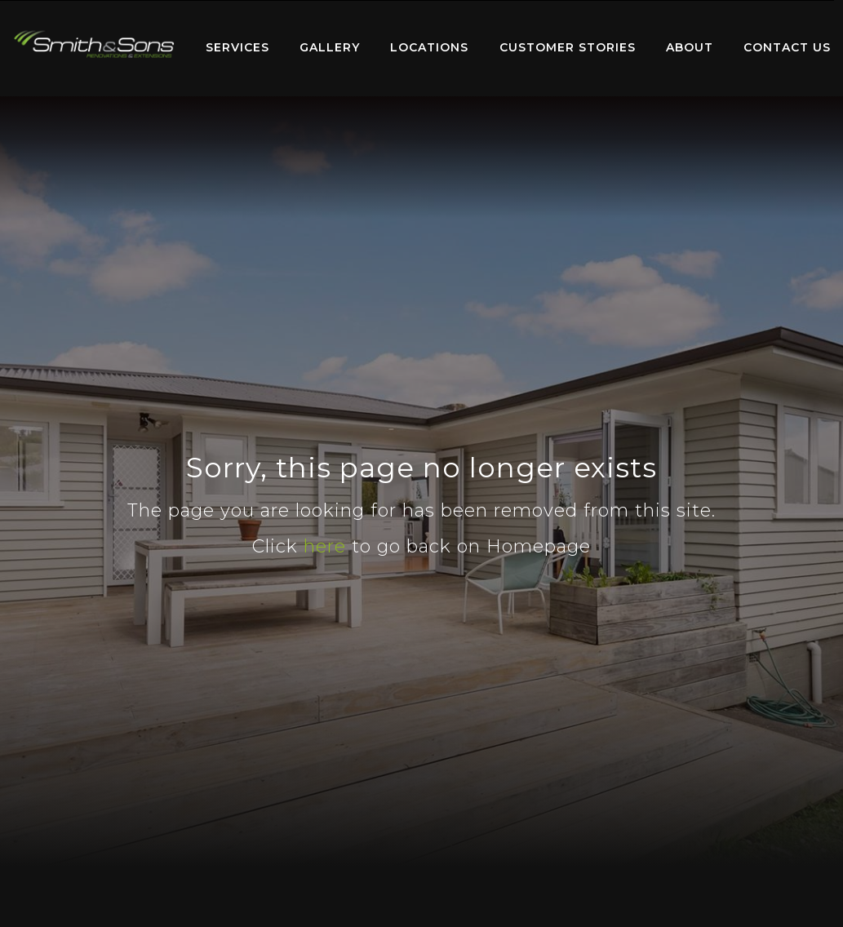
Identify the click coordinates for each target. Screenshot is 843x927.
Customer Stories (567, 47)
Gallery (329, 47)
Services (237, 47)
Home (93, 44)
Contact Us (787, 47)
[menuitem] (93, 48)
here (325, 546)
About (689, 47)
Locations (429, 47)
